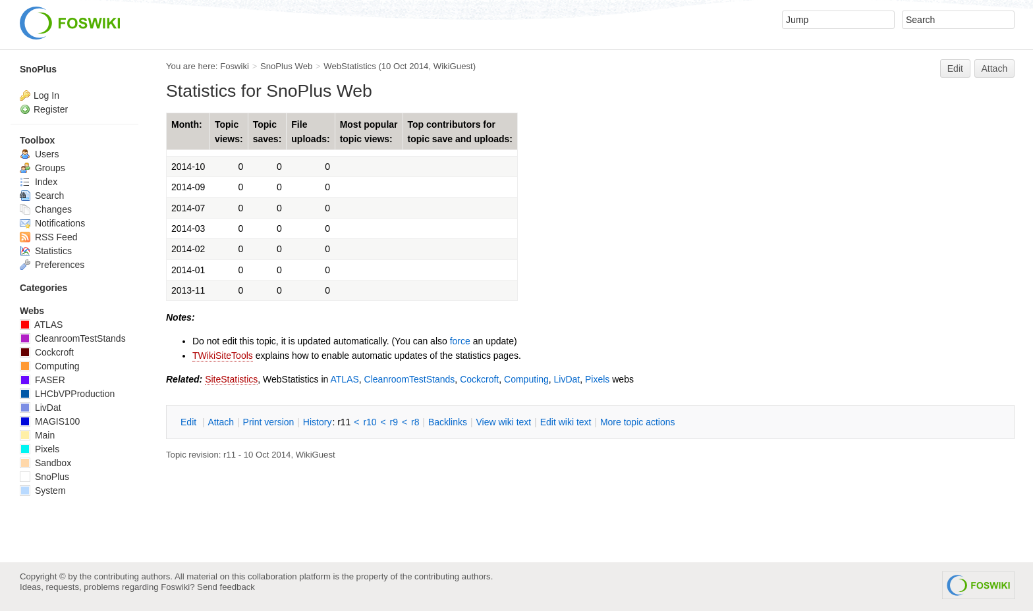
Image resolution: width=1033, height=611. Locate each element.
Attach (995, 68)
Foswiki (234, 66)
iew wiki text (503, 422)
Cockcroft (479, 379)
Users (39, 154)
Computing (526, 379)
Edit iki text (566, 422)
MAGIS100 (50, 421)
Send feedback (226, 587)
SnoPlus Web (286, 66)
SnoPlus (38, 69)
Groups (42, 168)
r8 (415, 422)
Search (42, 195)
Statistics (46, 251)
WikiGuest (453, 66)
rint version (268, 422)
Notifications (52, 223)
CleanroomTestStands (409, 379)
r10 (369, 422)
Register (51, 109)
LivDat (567, 379)
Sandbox (45, 463)
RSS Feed (48, 237)
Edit (955, 68)
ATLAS (345, 379)
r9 (394, 422)
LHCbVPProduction (67, 393)
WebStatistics (349, 66)
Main (37, 435)
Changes (46, 209)
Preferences (52, 264)
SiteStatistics (231, 379)
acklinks (447, 422)
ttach (221, 422)
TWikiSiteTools (222, 355)
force (460, 341)
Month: (186, 124)
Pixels (597, 379)
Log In (46, 95)
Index (38, 181)
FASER (42, 380)
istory (317, 422)
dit (190, 422)
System (43, 490)
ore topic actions (637, 422)
